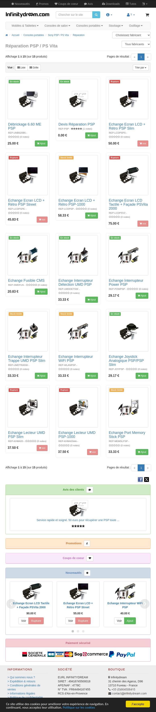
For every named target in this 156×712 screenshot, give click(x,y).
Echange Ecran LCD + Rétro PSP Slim (127, 126)
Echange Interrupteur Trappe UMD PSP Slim (26, 359)
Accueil (15, 35)
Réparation (78, 35)
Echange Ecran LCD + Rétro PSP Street (26, 202)
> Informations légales (21, 693)
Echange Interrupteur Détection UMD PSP (75, 283)
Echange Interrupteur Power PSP (126, 283)
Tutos (131, 3)
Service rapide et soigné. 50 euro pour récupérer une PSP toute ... (78, 520)
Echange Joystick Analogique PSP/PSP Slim (126, 361)
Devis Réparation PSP (76, 124)
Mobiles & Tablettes (25, 25)
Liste (21, 67)
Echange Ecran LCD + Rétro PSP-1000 (76, 202)
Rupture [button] (36, 620)
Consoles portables (89, 25)
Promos (42, 3)
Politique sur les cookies (81, 707)
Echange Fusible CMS (26, 281)
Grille (34, 67)
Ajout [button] (130, 620)
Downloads (111, 3)
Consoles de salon (57, 25)
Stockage (116, 25)
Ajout (41, 143)
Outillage (135, 25)
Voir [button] (23, 620)
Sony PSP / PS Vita (58, 35)
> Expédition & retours (21, 681)
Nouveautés (20, 3)
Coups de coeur (66, 3)
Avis (88, 3)
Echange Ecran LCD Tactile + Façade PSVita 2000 (128, 204)
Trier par (140, 67)
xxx (143, 143)
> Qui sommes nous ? (21, 677)
